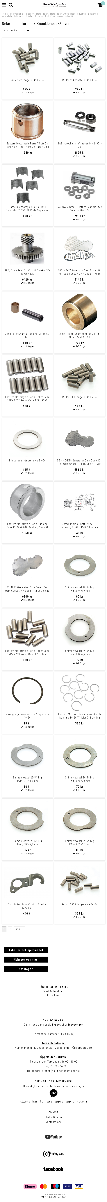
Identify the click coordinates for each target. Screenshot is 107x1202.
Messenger (75, 1024)
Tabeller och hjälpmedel (26, 950)
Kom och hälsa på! (54, 1043)
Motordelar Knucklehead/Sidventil (68, 14)
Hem (4, 14)
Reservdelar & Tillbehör (21, 14)
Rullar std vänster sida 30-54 (79, 80)
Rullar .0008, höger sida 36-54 (80, 904)
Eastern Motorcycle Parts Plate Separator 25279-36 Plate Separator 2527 (27, 210)
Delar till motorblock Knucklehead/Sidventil (51, 16)
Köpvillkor (53, 995)
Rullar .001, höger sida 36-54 (79, 397)
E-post (56, 1024)
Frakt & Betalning (53, 991)
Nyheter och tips (26, 959)
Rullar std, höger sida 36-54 (27, 80)
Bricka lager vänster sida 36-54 (27, 460)
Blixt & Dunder (53, 1117)
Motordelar (42, 14)
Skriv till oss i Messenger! (53, 1081)
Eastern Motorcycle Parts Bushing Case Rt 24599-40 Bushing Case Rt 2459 (27, 527)
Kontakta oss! (53, 1019)
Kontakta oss (53, 1122)
